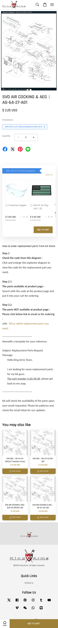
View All (49, 174)
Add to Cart (43, 229)
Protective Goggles (16, 205)
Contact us (29, 583)
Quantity (6, 136)
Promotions (7, 119)
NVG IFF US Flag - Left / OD (39, 207)
